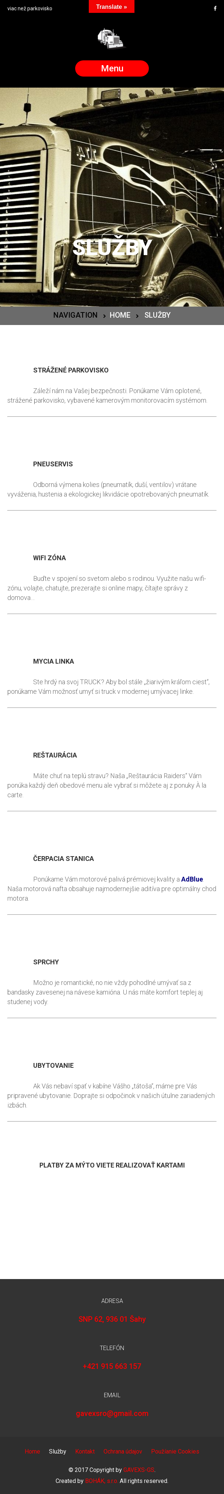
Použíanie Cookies (175, 1451)
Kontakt (85, 1451)
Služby (57, 1451)
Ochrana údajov (123, 1451)
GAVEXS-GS (138, 1469)
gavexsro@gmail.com (112, 1413)
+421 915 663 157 (112, 1366)
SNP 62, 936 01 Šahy (112, 1319)
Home (120, 315)
